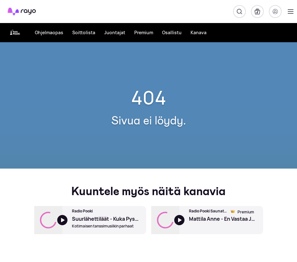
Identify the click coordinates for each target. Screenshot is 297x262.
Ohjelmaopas (49, 32)
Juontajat (114, 32)
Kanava (199, 32)
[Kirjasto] (257, 11)
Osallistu (172, 32)
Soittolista (83, 32)
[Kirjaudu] (275, 11)
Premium (143, 32)
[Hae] (239, 11)
